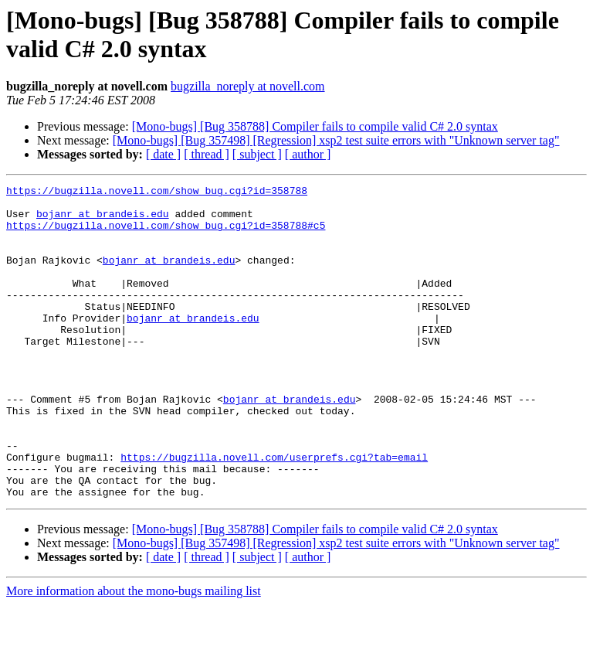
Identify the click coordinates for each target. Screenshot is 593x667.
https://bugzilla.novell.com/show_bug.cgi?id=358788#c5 (165, 234)
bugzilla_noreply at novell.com (248, 86)
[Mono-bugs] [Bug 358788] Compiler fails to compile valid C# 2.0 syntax (315, 126)
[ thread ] (206, 154)
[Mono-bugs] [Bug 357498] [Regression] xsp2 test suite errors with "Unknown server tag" (336, 140)
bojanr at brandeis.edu (102, 220)
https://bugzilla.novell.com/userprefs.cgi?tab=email (274, 512)
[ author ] (308, 154)
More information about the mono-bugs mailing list (133, 653)
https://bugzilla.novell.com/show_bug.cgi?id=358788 (156, 192)
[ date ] (163, 154)
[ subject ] (257, 154)
